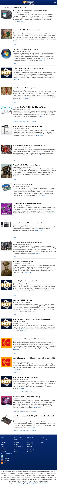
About (29, 440)
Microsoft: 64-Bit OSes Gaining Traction (25, 49)
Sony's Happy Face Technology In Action (25, 88)
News (15, 25)
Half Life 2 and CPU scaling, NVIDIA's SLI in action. (29, 339)
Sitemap (3, 451)
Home (2, 440)
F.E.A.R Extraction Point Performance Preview (27, 203)
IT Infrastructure (18, 446)
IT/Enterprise (33, 121)
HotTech (29, 451)
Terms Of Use (44, 483)
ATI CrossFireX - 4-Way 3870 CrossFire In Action (29, 146)
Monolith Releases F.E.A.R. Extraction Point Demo (29, 223)
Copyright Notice (34, 483)
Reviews (3, 442)
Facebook (6, 458)
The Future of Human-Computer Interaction (27, 242)
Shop (41, 442)
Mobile (16, 444)
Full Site (3, 449)
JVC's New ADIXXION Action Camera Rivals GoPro (30, 10)
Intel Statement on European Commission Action (28, 68)
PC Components (18, 440)
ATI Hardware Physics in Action (23, 261)
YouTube (6, 460)
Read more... (20, 21)
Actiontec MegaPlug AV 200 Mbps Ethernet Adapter (29, 107)
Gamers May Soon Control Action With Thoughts (29, 281)
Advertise (30, 442)
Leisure (16, 449)
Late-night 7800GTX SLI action (23, 300)
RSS (5, 462)
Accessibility (43, 440)
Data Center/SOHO (24, 121)
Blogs (2, 446)
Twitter (6, 455)
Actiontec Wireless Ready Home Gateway (26, 397)
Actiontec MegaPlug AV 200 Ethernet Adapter (27, 126)
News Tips (30, 444)
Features (16, 121)
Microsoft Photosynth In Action (23, 184)
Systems (16, 442)
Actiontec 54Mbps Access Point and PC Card (27, 377)
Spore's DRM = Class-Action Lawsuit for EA (27, 30)
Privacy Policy (31, 449)
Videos (16, 451)
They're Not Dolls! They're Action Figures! (26, 165)
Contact (29, 446)
